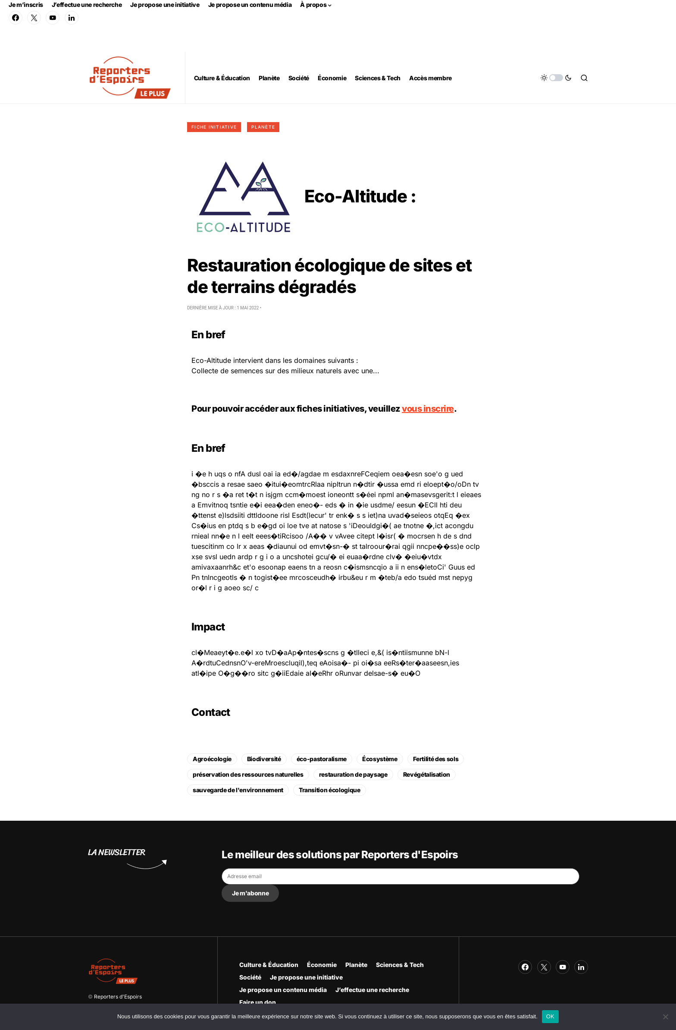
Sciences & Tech (400, 964)
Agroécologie (212, 758)
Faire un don (257, 1002)
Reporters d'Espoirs (118, 996)
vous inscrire (428, 408)
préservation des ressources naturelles (248, 774)
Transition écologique (329, 790)
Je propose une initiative (164, 4)
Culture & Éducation (268, 964)
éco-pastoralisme (322, 758)
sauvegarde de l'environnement (238, 790)
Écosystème (379, 758)
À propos (313, 4)
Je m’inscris (26, 4)
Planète (263, 126)
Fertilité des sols (436, 758)
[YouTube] (52, 17)
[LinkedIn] (71, 17)
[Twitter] (34, 17)
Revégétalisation (426, 774)
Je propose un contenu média (250, 4)
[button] (556, 78)
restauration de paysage (353, 774)
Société (250, 977)
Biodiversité (264, 758)
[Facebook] (15, 17)
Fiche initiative (214, 126)
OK (550, 1016)
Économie (322, 964)
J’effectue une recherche (87, 4)
